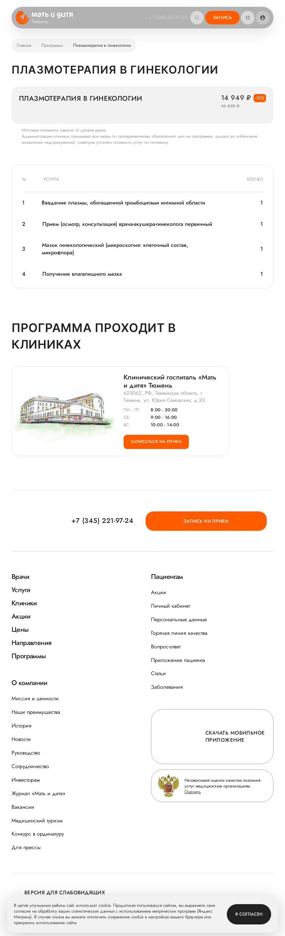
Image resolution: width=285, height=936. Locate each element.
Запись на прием (235, 521)
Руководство (26, 753)
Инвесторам (26, 780)
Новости (21, 739)
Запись (222, 17)
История (21, 726)
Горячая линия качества (179, 633)
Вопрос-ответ (165, 646)
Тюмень (44, 21)
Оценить (192, 792)
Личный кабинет (170, 606)
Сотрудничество (30, 766)
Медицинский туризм (37, 820)
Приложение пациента (178, 660)
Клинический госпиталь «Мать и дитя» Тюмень (170, 384)
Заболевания (167, 687)
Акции (158, 592)
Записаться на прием (160, 449)
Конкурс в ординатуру (38, 834)
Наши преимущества (36, 712)
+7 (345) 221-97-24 (166, 17)
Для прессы (26, 848)
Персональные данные (179, 619)
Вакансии (23, 807)
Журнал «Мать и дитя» (38, 793)
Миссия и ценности (35, 699)
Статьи (158, 674)
